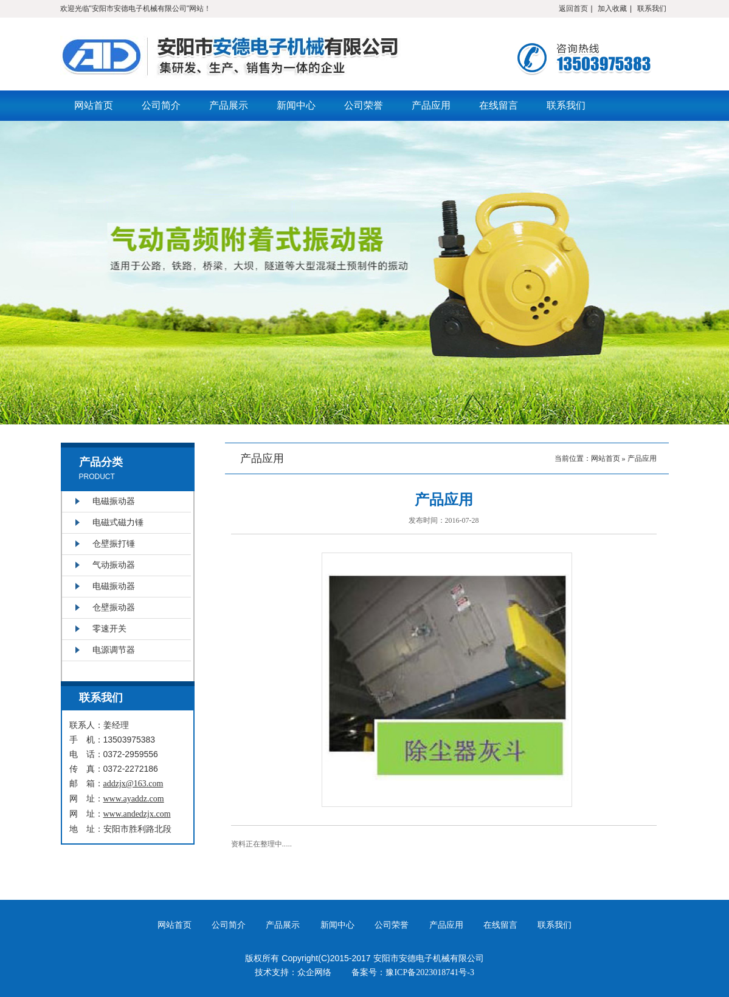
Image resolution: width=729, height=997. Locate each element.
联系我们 (651, 8)
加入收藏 (612, 8)
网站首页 (93, 105)
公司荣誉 (363, 105)
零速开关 (109, 628)
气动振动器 (113, 565)
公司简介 (161, 105)
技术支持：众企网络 (293, 972)
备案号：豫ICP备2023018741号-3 (412, 972)
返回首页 (573, 8)
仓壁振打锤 (113, 543)
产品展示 (228, 105)
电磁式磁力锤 (117, 522)
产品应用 (431, 105)
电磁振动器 (113, 501)
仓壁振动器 (113, 607)
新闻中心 (296, 105)
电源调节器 (113, 650)
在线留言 (498, 105)
